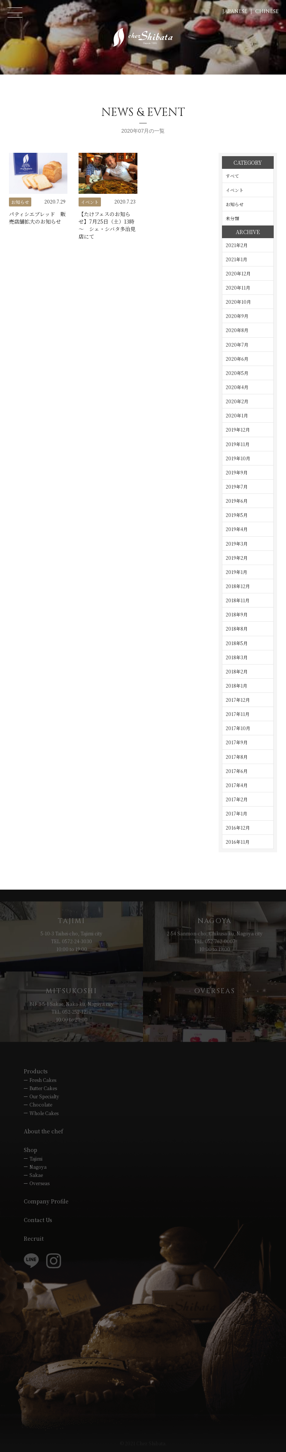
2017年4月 (237, 785)
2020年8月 (237, 330)
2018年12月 (238, 586)
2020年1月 (237, 415)
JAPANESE (234, 11)
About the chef (43, 1131)
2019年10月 (238, 458)
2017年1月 (236, 813)
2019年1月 (236, 572)
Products (36, 1071)
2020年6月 (237, 359)
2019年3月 (237, 543)
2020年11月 (238, 287)
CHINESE (267, 11)
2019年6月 (237, 501)
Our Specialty (44, 1096)
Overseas (39, 1183)
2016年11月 (238, 842)
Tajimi (35, 1158)
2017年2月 (237, 799)
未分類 (232, 218)
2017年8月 (237, 757)
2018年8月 (237, 628)
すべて (232, 176)
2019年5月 (237, 515)
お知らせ (235, 204)
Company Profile (46, 1201)
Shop (30, 1149)
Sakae (36, 1175)
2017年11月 (238, 714)
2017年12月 (238, 700)
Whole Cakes (43, 1113)
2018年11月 (238, 600)
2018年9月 (237, 614)
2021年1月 (236, 259)
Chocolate (40, 1104)
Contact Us (38, 1220)
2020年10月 (238, 302)
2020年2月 (237, 401)
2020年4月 (237, 387)
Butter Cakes (43, 1088)
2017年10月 (238, 728)
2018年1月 (236, 685)
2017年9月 (237, 742)
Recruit (34, 1238)
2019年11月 (238, 444)
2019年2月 (237, 558)
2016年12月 (238, 827)
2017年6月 (237, 771)
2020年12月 (238, 273)
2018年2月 (237, 671)
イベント (235, 190)
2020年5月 (237, 373)
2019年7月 (237, 486)
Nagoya (38, 1167)
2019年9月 (237, 472)
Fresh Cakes (42, 1080)
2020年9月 (237, 316)
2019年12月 (238, 429)
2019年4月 (237, 529)
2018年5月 (237, 643)
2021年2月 (237, 245)
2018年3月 (237, 657)
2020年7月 (237, 344)
